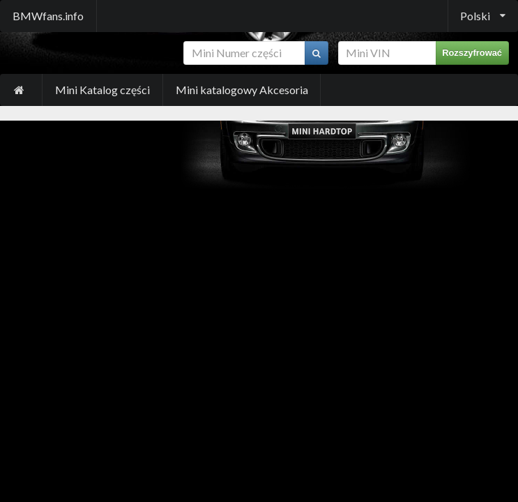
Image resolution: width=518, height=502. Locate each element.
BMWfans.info (48, 15)
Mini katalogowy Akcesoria (242, 89)
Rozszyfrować (472, 52)
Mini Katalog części (102, 89)
